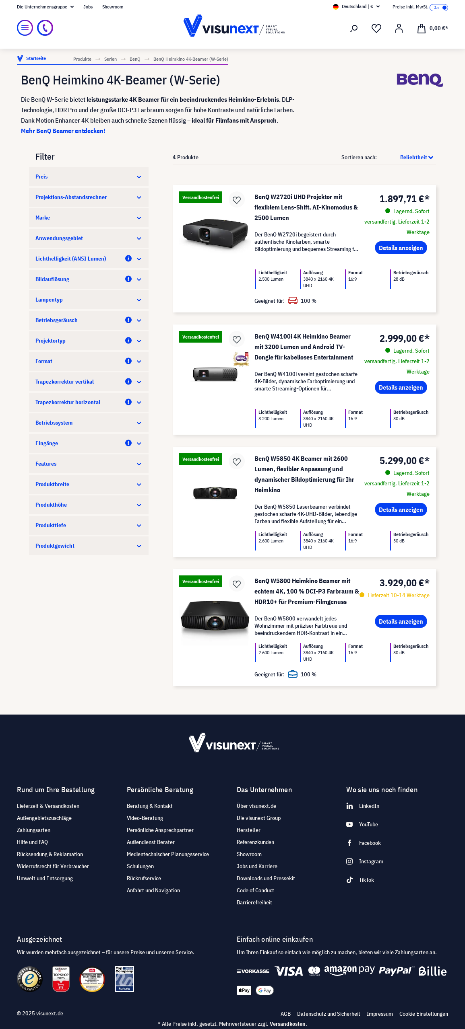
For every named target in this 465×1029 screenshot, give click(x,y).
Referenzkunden (255, 842)
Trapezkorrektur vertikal (88, 381)
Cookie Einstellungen (423, 1013)
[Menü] (25, 28)
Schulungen (140, 866)
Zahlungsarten (33, 830)
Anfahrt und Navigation (153, 890)
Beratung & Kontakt (150, 805)
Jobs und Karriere (257, 866)
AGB (286, 1013)
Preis (88, 176)
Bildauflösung (88, 279)
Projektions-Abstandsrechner (88, 197)
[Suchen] (354, 28)
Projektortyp (88, 340)
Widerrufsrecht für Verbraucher (53, 866)
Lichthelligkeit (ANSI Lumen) (88, 258)
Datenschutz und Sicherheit (328, 1013)
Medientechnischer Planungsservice (168, 854)
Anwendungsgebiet (88, 238)
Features (88, 463)
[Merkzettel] (376, 28)
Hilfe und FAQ (32, 842)
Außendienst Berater (151, 842)
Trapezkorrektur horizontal (88, 402)
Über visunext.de (256, 805)
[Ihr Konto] (399, 28)
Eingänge (88, 443)
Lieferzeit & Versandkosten (48, 805)
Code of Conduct (255, 890)
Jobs (88, 7)
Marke (88, 217)
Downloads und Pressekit (266, 878)
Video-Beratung (145, 818)
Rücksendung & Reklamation (50, 854)
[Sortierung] (407, 157)
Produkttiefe (88, 525)
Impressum (380, 1013)
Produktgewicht (88, 545)
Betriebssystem (88, 422)
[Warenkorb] (432, 28)
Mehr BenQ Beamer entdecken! (63, 131)
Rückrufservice (144, 878)
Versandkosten (288, 1023)
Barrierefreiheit (254, 902)
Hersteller (248, 830)
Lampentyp (88, 299)
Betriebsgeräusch (88, 320)
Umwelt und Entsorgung (45, 878)
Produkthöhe (88, 504)
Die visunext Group (259, 818)
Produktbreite (88, 484)
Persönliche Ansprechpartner (160, 830)
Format (88, 361)
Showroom (113, 7)
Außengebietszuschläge (44, 818)
